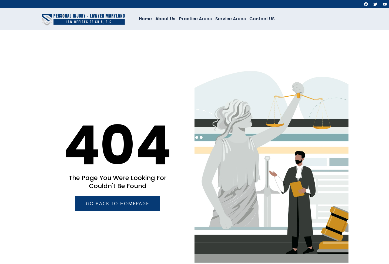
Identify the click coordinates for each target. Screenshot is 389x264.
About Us (166, 19)
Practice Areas (195, 19)
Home (146, 19)
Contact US (261, 19)
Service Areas (230, 19)
